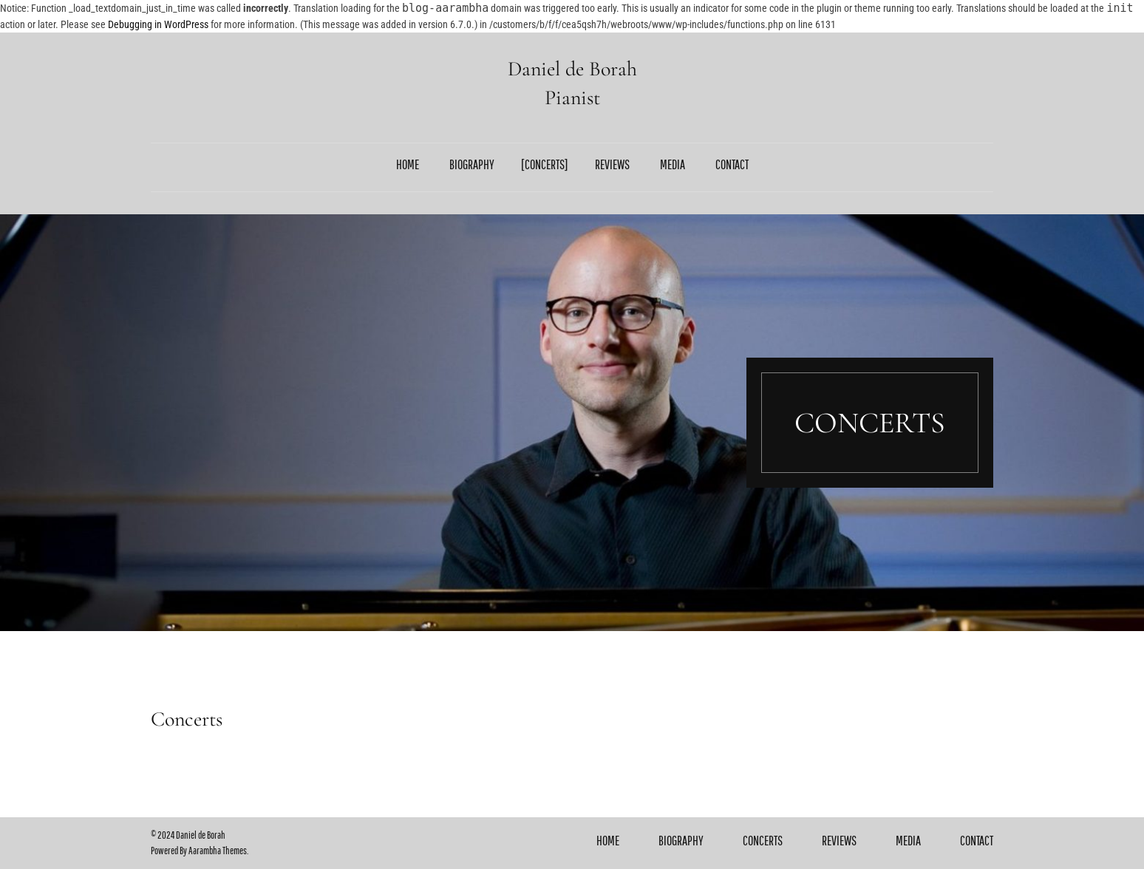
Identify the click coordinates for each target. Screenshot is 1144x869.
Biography (471, 164)
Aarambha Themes (217, 850)
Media (672, 164)
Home (407, 164)
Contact (732, 164)
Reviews (612, 164)
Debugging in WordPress (158, 24)
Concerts (545, 164)
